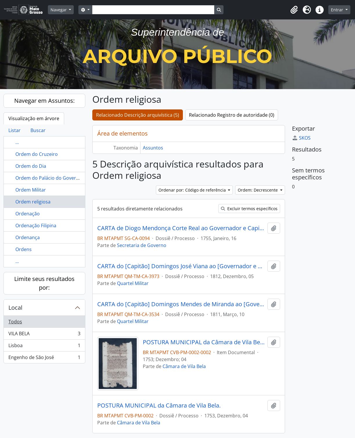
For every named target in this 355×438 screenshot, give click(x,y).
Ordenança (27, 237)
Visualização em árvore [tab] (33, 118)
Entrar (337, 9)
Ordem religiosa (33, 202)
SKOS (301, 138)
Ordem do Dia (30, 166)
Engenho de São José (44, 358)
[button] (294, 9)
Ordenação (27, 213)
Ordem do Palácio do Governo (48, 178)
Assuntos (153, 148)
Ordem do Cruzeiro (36, 154)
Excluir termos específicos (249, 208)
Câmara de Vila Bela (184, 366)
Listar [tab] (14, 130)
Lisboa (44, 347)
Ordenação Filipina (35, 225)
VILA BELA (44, 335)
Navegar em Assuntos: (44, 100)
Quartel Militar (133, 283)
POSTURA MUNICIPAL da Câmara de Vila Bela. (204, 342)
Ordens (23, 249)
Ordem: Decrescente (258, 190)
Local (15, 307)
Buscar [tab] (38, 130)
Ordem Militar (30, 190)
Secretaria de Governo (141, 245)
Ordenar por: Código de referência (192, 190)
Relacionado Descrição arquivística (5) (137, 115)
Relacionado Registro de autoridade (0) (231, 115)
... (17, 142)
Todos (15, 321)
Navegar (59, 9)
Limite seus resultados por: (44, 283)
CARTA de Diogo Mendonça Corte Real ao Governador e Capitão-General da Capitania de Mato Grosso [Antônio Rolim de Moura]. (181, 228)
